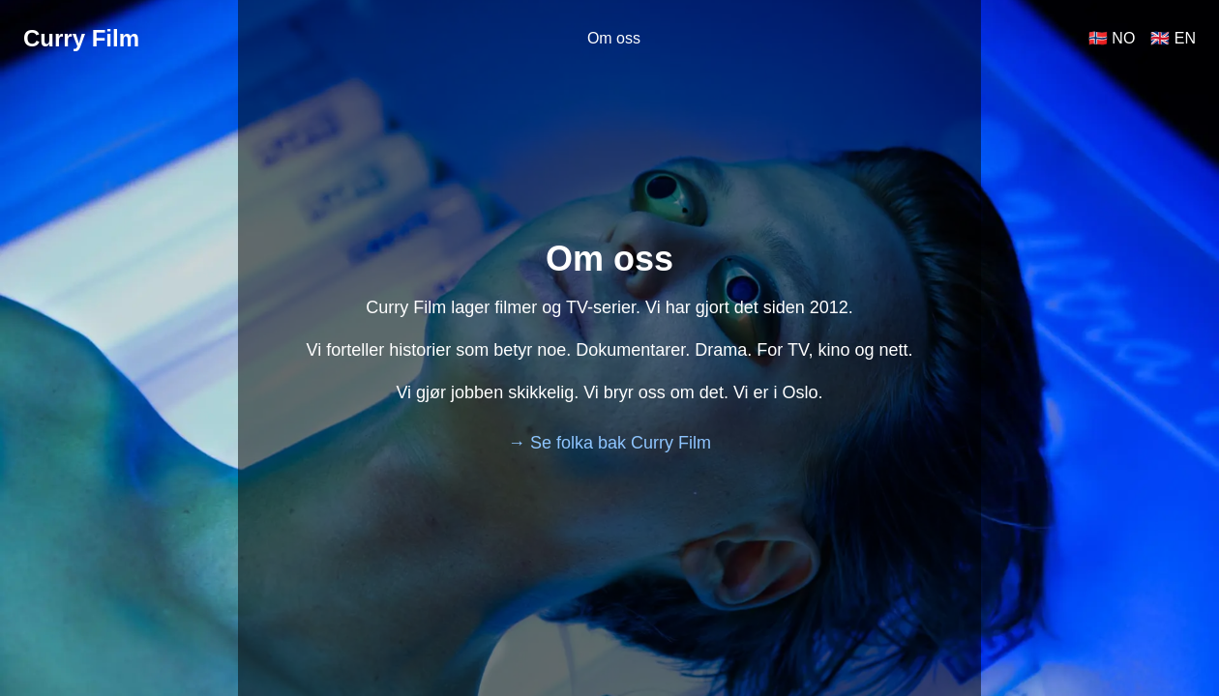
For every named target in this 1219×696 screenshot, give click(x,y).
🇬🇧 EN (1173, 38)
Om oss (613, 38)
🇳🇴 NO (1111, 38)
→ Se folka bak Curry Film (609, 442)
